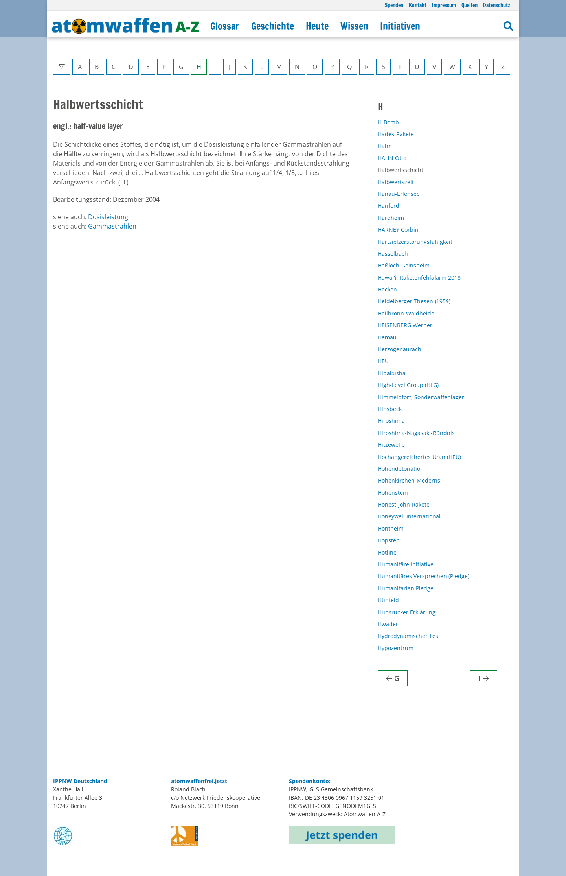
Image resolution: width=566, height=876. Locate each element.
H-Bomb (388, 122)
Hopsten (389, 540)
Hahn (385, 145)
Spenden (394, 5)
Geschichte (272, 26)
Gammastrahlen (112, 226)
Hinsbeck (390, 409)
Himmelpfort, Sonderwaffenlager (421, 397)
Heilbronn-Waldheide (406, 313)
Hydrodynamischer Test (409, 636)
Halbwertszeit (396, 182)
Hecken (387, 289)
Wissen (354, 26)
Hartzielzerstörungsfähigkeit (415, 241)
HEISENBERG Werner (405, 325)
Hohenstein (393, 492)
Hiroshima (391, 420)
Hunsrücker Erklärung (407, 612)
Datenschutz (496, 5)
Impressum (444, 5)
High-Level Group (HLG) (408, 385)
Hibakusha (392, 373)
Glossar (224, 26)
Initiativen (400, 26)
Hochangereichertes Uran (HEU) (419, 457)
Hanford (388, 205)
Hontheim (391, 528)
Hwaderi (389, 624)
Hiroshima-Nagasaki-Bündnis (416, 433)
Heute (317, 26)
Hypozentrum (395, 648)
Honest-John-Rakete (404, 504)
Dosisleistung (108, 216)
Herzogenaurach (399, 349)
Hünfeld (388, 600)
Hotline (387, 552)
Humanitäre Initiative (406, 564)
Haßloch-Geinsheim (404, 265)
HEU (383, 361)
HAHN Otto (392, 158)
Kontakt (417, 5)
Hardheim (391, 217)
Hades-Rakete (396, 134)
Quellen (469, 5)
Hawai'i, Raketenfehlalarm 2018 (419, 277)
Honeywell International (409, 516)
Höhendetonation (401, 468)
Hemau (387, 337)
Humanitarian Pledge (406, 588)
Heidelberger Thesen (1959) (414, 301)
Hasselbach (393, 253)
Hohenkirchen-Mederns (409, 480)
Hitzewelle (391, 444)
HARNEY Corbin (398, 229)
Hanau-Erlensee (399, 193)
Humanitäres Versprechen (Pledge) (423, 576)
